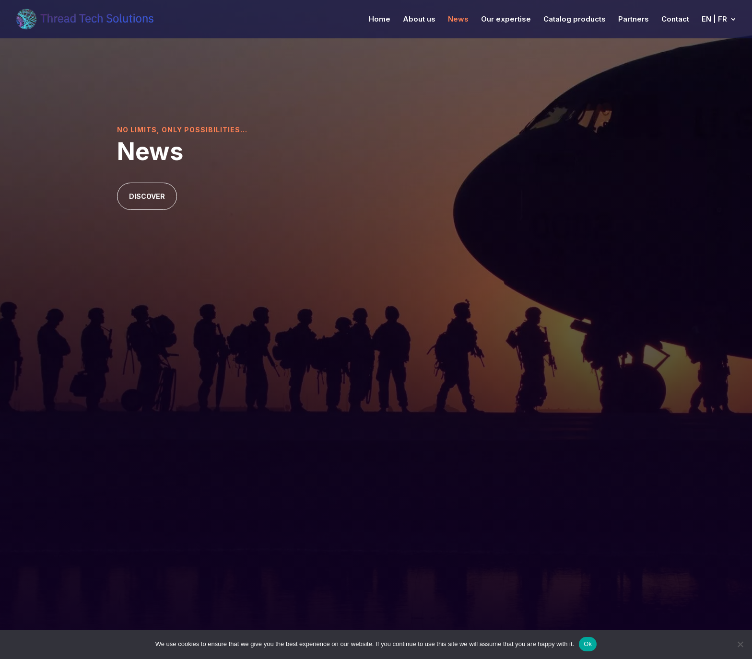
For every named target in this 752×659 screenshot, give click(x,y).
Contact (675, 19)
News (458, 19)
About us (419, 19)
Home (379, 19)
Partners (633, 19)
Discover (147, 196)
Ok (588, 643)
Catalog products (574, 19)
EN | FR (714, 19)
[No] (740, 644)
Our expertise (506, 19)
